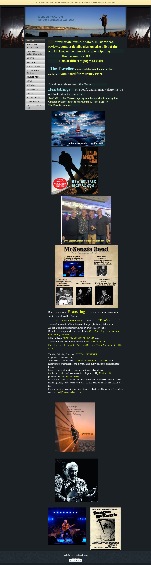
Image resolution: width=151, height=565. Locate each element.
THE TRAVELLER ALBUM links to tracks (34, 53)
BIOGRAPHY (31, 62)
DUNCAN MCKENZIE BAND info (34, 71)
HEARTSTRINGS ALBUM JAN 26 (32, 46)
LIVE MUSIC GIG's (33, 66)
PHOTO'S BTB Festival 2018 (34, 107)
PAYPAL (29, 81)
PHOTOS (30, 93)
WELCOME (31, 40)
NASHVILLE (31, 85)
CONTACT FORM (33, 101)
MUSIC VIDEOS (32, 89)
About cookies (111, 2)
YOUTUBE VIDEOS (33, 77)
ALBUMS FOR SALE (34, 97)
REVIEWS (30, 58)
